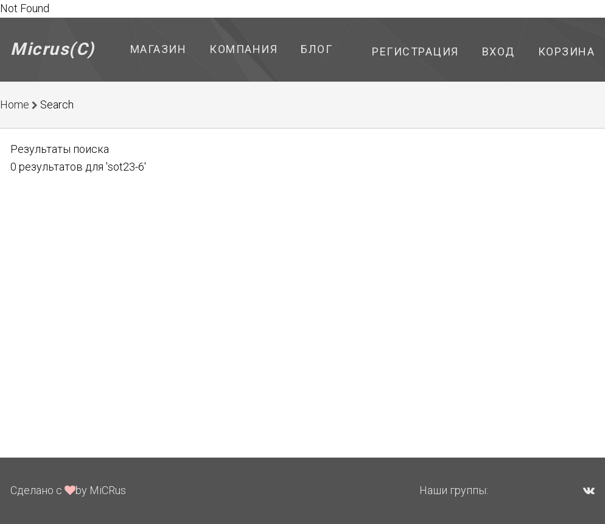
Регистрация (415, 51)
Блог (316, 49)
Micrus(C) (52, 49)
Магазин (158, 49)
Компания (243, 49)
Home (14, 104)
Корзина (566, 51)
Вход (498, 51)
